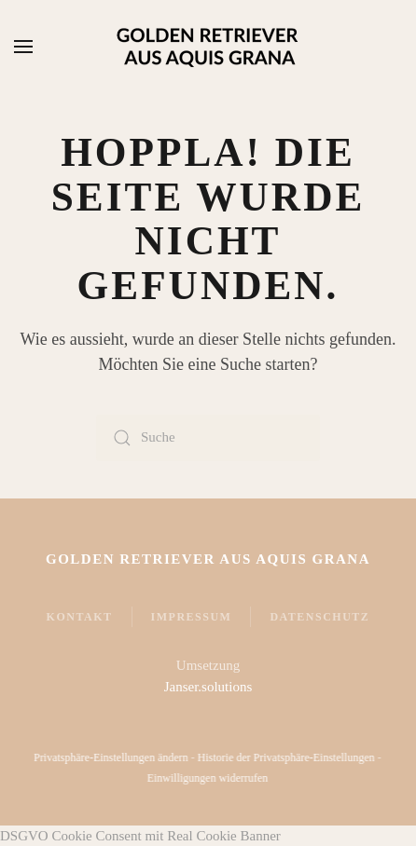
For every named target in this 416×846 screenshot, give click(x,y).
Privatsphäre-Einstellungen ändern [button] (110, 757)
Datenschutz (319, 616)
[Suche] (208, 438)
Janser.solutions (208, 686)
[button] (23, 46)
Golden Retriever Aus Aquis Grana (208, 559)
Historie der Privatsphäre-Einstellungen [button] (284, 757)
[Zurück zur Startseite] (208, 46)
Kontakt (80, 616)
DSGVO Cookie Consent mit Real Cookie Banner (140, 835)
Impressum (191, 616)
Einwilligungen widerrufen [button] (206, 778)
